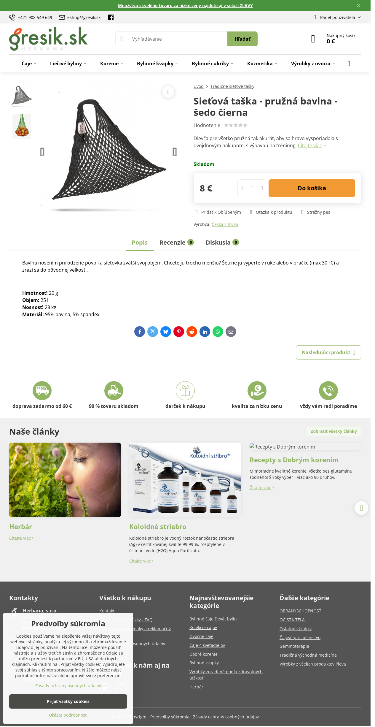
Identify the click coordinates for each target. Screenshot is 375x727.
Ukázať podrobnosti (68, 715)
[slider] (236, 125)
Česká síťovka (225, 224)
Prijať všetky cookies (68, 701)
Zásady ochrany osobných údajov (226, 717)
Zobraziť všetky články (334, 431)
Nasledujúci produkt (328, 352)
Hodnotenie (207, 125)
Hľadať (242, 39)
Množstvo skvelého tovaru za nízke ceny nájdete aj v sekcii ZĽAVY (185, 5)
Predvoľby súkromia (169, 717)
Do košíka (312, 188)
